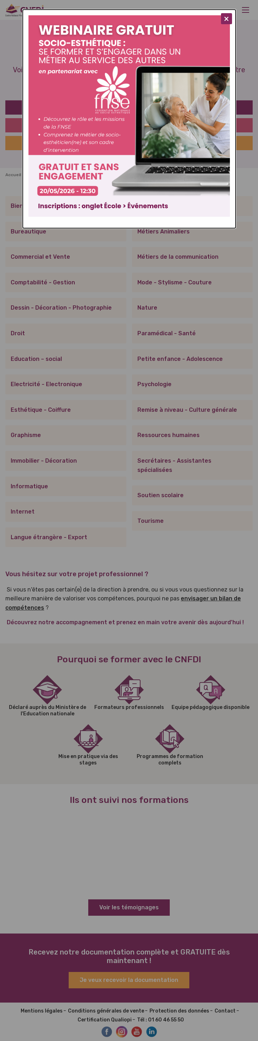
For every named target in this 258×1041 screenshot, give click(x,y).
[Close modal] (226, 18)
